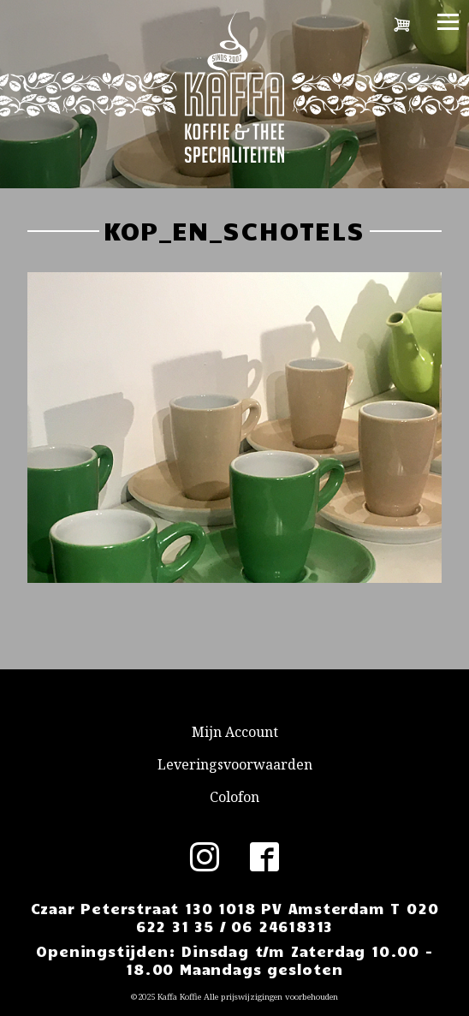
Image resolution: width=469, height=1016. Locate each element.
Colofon (234, 796)
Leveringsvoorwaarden (234, 764)
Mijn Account (235, 731)
